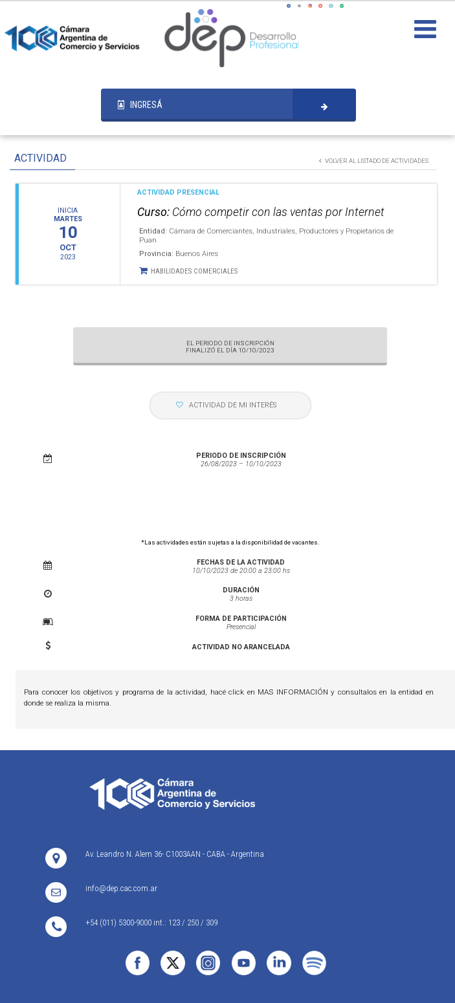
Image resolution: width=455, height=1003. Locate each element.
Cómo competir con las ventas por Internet (260, 212)
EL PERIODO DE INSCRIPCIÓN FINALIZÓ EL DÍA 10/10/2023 (230, 347)
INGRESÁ (140, 105)
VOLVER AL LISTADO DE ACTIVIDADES (373, 160)
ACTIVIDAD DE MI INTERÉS (226, 405)
